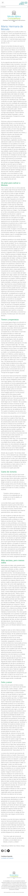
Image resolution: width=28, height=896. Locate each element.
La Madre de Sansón (7, 858)
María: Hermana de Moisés (12, 28)
